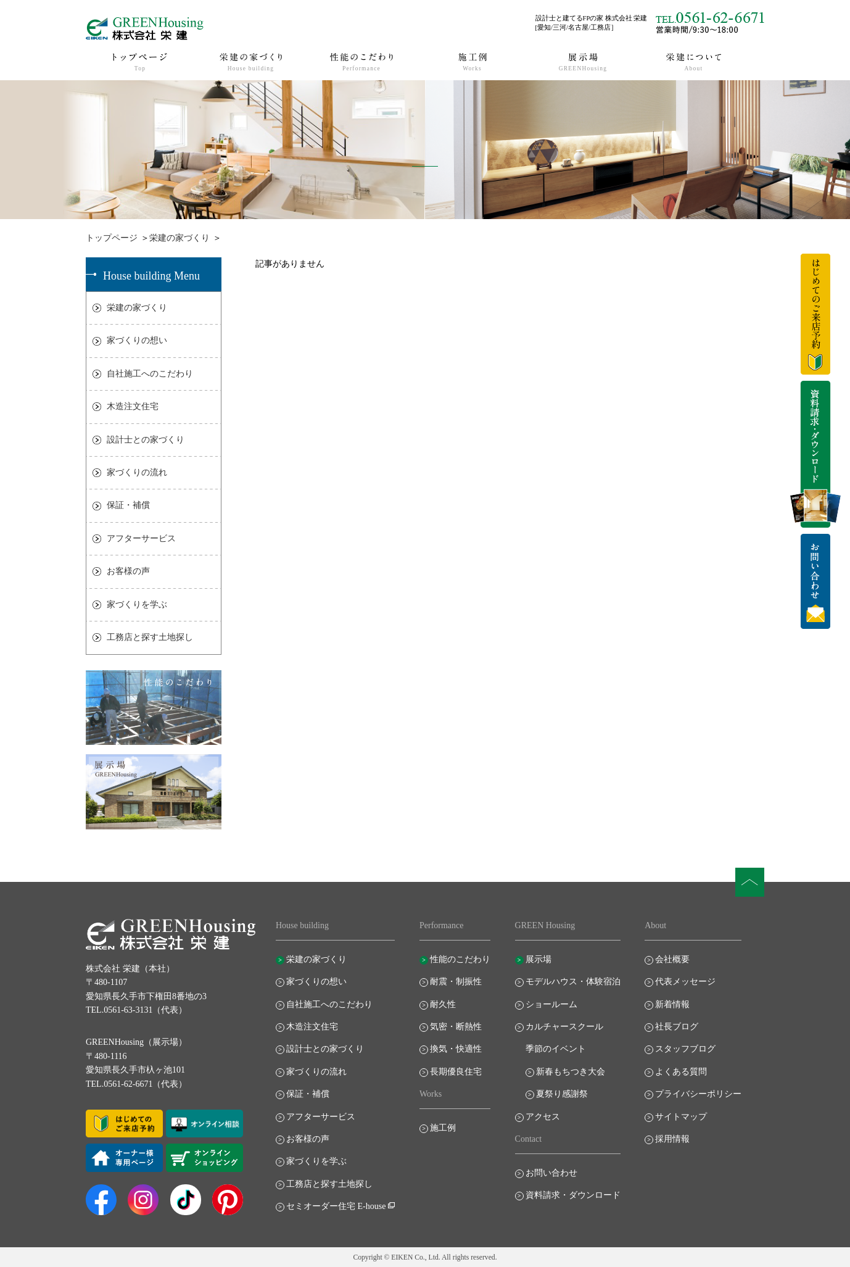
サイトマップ (681, 1116)
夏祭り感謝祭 (562, 1094)
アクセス (543, 1116)
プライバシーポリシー (698, 1094)
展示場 (538, 959)
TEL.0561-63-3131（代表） (136, 1010)
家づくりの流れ (137, 472)
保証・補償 (128, 505)
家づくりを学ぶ (137, 604)
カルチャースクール (564, 1026)
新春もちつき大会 (570, 1071)
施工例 (443, 1127)
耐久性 (443, 1004)
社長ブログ (676, 1026)
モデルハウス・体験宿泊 (573, 981)
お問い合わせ (551, 1173)
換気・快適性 (456, 1048)
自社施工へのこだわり (150, 373)
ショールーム (551, 1004)
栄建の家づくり (179, 238)
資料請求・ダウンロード (573, 1195)
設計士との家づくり (145, 439)
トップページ (112, 238)
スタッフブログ (685, 1048)
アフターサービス (141, 538)
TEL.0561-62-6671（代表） (136, 1084)
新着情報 (672, 1004)
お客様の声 (128, 571)
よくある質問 (681, 1071)
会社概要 (672, 959)
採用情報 (672, 1139)
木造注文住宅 (133, 406)
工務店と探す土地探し (150, 637)
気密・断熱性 (456, 1026)
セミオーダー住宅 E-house (336, 1206)
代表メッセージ (685, 981)
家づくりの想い (137, 340)
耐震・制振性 (456, 981)
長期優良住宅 (456, 1071)
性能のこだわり (460, 959)
